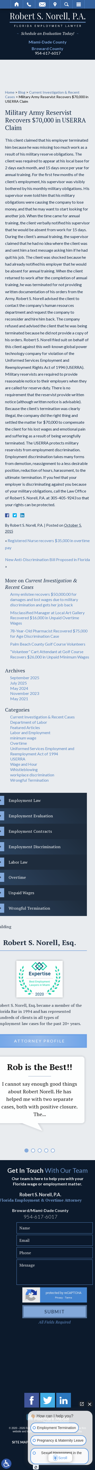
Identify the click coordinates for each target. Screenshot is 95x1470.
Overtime (18, 743)
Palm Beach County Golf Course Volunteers (47, 644)
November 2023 (24, 693)
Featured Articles (25, 727)
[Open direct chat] (81, 1406)
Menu (78, 4)
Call (29, 4)
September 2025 (24, 677)
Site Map (20, 1442)
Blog (21, 92)
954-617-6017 (48, 53)
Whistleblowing (24, 769)
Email (42, 4)
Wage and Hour (23, 764)
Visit (55, 4)
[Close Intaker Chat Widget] (89, 1406)
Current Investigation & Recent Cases (42, 716)
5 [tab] (8, 1150)
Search (66, 4)
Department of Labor (28, 722)
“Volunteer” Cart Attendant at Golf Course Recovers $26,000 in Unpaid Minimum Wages (49, 654)
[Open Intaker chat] (36, 1467)
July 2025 (18, 682)
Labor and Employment (30, 732)
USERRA (17, 758)
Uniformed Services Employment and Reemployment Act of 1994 (42, 751)
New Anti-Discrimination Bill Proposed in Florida (47, 559)
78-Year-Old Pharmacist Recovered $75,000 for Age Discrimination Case (48, 633)
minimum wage (23, 737)
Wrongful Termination (29, 780)
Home (17, 4)
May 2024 (19, 688)
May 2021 (19, 698)
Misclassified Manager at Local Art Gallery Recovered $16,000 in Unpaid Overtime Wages (47, 618)
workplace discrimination (32, 774)
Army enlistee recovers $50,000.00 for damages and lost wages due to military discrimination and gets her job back (44, 599)
